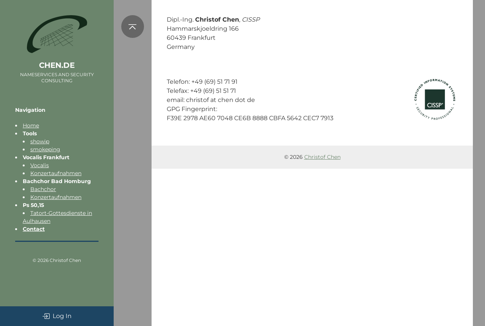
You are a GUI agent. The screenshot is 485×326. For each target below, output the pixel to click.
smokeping (45, 149)
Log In (57, 316)
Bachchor (43, 189)
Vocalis (39, 165)
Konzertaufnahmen (55, 173)
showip (39, 141)
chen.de (57, 65)
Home (31, 125)
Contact (34, 229)
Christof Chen (65, 260)
